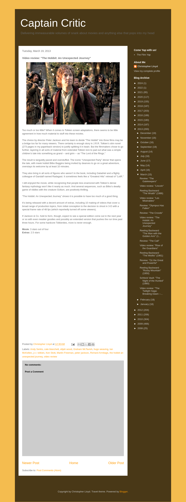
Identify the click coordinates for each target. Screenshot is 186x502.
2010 (140, 319)
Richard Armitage (99, 352)
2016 (140, 115)
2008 (140, 328)
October (144, 142)
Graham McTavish (82, 349)
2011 (140, 314)
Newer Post (30, 463)
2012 (140, 310)
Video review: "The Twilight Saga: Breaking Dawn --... (151, 291)
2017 (140, 110)
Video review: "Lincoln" (152, 186)
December (146, 133)
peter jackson (82, 352)
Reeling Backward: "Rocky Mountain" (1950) (150, 270)
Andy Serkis (36, 349)
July (142, 156)
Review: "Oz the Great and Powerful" (151, 262)
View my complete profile (147, 71)
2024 (140, 83)
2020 (140, 97)
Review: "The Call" (149, 240)
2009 (140, 323)
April (143, 170)
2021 (140, 92)
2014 (140, 124)
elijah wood (66, 349)
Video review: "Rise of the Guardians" (151, 247)
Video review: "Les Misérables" (149, 199)
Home (73, 463)
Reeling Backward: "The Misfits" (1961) (151, 254)
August (144, 151)
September (146, 147)
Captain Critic (53, 23)
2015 (140, 120)
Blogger (124, 491)
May (142, 165)
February (145, 299)
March (144, 174)
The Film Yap (144, 54)
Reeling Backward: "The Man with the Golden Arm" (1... (150, 233)
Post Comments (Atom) (49, 470)
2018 (140, 106)
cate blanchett (51, 349)
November (146, 137)
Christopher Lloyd (148, 66)
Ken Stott (50, 352)
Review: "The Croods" (151, 213)
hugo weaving (101, 349)
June (143, 160)
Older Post (116, 463)
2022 (140, 87)
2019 (140, 101)
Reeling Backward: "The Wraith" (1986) (151, 192)
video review (50, 356)
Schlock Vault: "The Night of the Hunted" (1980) (152, 280)
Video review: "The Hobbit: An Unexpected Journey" (149, 221)
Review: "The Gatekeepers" (148, 180)
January (144, 304)
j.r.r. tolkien (39, 352)
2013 (140, 129)
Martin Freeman (65, 352)
